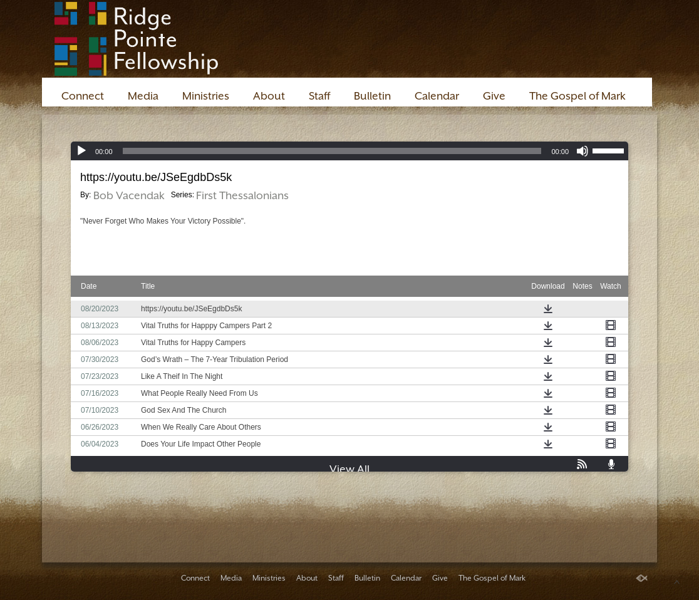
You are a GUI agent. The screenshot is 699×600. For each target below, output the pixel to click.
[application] (349, 151)
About (269, 96)
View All (349, 469)
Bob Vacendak (129, 195)
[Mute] (582, 151)
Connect (82, 96)
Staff (319, 96)
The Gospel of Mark (577, 96)
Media (143, 96)
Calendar (437, 96)
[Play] (81, 151)
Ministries (205, 96)
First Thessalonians (242, 195)
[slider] (332, 151)
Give (494, 96)
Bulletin (372, 96)
